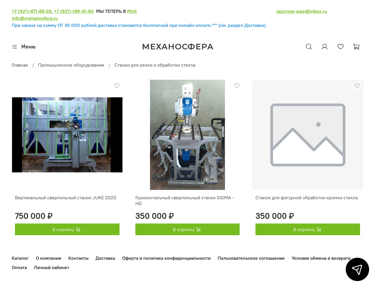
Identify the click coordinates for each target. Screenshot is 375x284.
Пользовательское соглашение (251, 258)
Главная (20, 65)
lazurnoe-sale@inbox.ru (301, 11)
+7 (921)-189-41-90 (74, 11)
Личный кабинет (51, 267)
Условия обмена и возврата (321, 258)
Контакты (78, 258)
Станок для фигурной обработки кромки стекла (306, 197)
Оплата (19, 267)
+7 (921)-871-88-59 (32, 11)
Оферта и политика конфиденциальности (166, 258)
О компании (48, 258)
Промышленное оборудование (71, 65)
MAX (132, 11)
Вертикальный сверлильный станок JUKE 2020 (65, 197)
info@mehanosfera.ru (35, 18)
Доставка (105, 258)
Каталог (20, 258)
